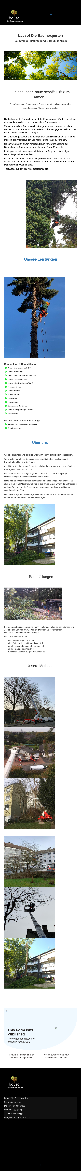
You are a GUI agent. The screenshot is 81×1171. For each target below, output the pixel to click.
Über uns (40, 443)
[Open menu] (51, 15)
